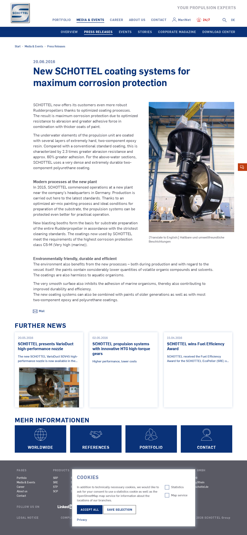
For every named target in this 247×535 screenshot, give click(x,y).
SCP (55, 491)
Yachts (135, 496)
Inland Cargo (162, 478)
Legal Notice (28, 517)
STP (55, 487)
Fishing (111, 487)
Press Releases (98, 32)
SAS (91, 478)
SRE (55, 482)
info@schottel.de (198, 487)
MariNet (184, 19)
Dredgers (160, 482)
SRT (73, 491)
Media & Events (90, 19)
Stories (145, 32)
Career (116, 19)
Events (125, 32)
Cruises (135, 478)
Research (136, 487)
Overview (69, 32)
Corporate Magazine (177, 32)
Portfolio (61, 19)
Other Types (162, 487)
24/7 (206, 19)
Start (18, 46)
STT (73, 487)
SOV (109, 496)
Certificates (186, 496)
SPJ (73, 482)
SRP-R (75, 478)
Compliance (71, 517)
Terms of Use (159, 517)
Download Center (218, 32)
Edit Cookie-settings (114, 521)
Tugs (110, 478)
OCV (133, 491)
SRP (55, 478)
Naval (110, 491)
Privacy (109, 517)
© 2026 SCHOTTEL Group (211, 517)
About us (137, 19)
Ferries (111, 482)
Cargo (134, 482)
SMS (91, 482)
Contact (159, 19)
